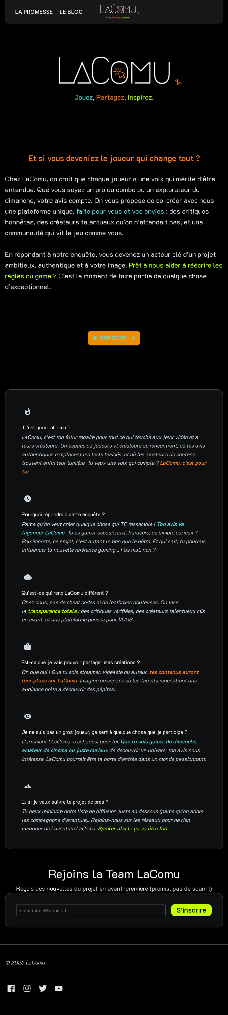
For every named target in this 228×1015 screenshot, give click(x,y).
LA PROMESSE (34, 11)
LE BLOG (71, 11)
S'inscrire (191, 910)
